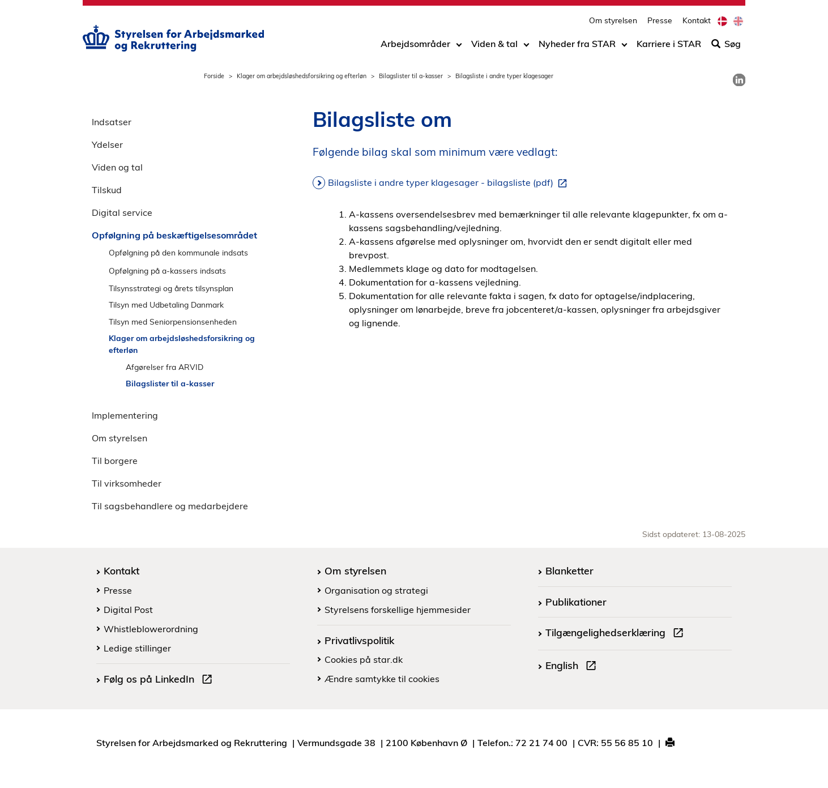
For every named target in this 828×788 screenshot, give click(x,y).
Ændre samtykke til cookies (382, 678)
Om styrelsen (613, 20)
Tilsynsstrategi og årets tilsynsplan (171, 288)
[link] (739, 80)
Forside (214, 76)
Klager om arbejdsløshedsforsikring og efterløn (301, 76)
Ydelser (107, 144)
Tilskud (107, 189)
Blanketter (569, 570)
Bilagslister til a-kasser (411, 76)
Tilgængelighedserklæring (616, 634)
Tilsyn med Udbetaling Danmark (166, 304)
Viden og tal (117, 167)
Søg (726, 43)
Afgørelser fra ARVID (164, 367)
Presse (659, 20)
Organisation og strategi (376, 590)
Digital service (122, 212)
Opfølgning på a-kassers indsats (167, 270)
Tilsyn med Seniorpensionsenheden (173, 321)
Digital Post (128, 609)
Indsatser (111, 121)
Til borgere (115, 460)
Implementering (125, 415)
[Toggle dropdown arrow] (459, 43)
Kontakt (696, 20)
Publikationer (576, 601)
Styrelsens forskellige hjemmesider (398, 609)
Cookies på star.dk (364, 659)
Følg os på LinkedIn (160, 680)
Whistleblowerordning (151, 628)
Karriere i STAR (669, 43)
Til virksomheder (126, 483)
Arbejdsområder (415, 43)
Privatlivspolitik (359, 640)
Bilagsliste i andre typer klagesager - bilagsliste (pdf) (449, 183)
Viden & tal (494, 43)
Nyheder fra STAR (577, 43)
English (573, 667)
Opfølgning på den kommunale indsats (178, 252)
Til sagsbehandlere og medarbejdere (170, 506)
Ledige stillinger (137, 648)
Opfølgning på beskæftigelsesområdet (174, 235)
